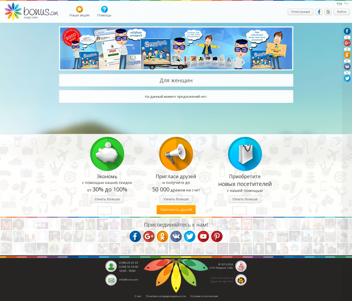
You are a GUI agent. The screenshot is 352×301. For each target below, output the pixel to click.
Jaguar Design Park (222, 281)
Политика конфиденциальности (166, 296)
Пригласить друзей (176, 209)
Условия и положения (204, 296)
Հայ (339, 3)
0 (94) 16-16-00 (128, 267)
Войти (341, 12)
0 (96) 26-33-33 (128, 263)
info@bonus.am (128, 279)
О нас (137, 296)
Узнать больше (107, 199)
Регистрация (300, 12)
